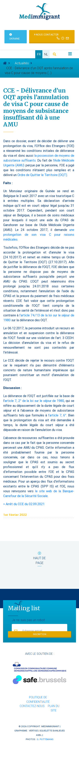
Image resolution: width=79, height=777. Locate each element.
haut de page (39, 559)
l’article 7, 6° (57, 415)
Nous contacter (52, 36)
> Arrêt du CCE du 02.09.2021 (24, 504)
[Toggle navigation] (70, 53)
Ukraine (14, 36)
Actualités (22, 63)
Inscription (39, 634)
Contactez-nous (32, 706)
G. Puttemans (45, 739)
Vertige (33, 730)
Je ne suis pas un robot (28, 619)
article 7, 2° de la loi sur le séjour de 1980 (34, 401)
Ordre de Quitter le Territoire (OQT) (42, 175)
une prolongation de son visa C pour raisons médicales (38, 234)
